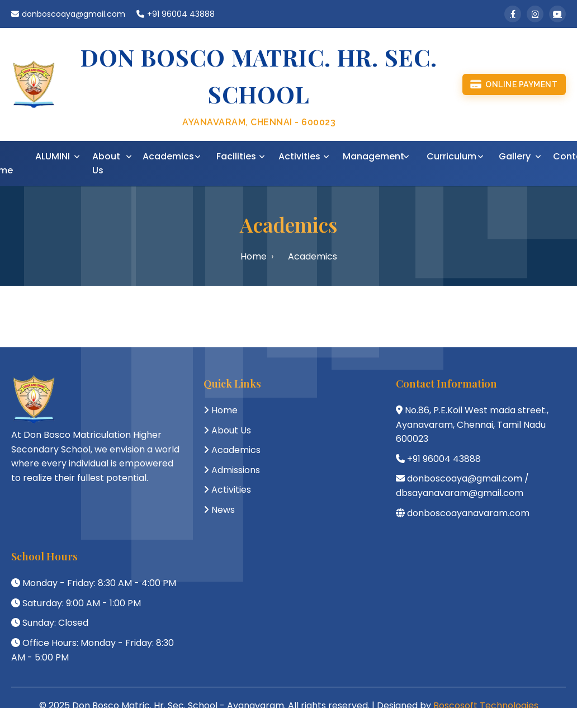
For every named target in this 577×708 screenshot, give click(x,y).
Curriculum (451, 156)
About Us (106, 163)
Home (253, 256)
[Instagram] (535, 14)
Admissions (235, 470)
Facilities (236, 156)
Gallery (515, 156)
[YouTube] (557, 14)
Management (373, 156)
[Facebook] (512, 14)
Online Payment (513, 84)
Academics (168, 156)
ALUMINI (52, 156)
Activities (299, 156)
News (223, 509)
